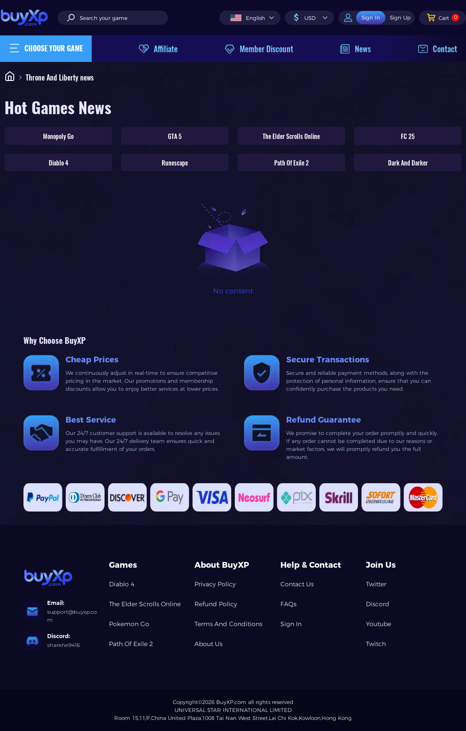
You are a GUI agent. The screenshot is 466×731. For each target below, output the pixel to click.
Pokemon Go (129, 624)
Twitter (376, 584)
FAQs (288, 604)
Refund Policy (215, 604)
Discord (377, 604)
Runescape (175, 162)
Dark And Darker (408, 162)
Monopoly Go (58, 136)
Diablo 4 (58, 162)
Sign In (291, 624)
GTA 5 (175, 136)
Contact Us (297, 584)
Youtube (378, 624)
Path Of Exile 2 (291, 162)
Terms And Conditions (228, 624)
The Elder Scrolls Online (291, 136)
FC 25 (408, 136)
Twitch (376, 644)
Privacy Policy (215, 584)
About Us (208, 644)
